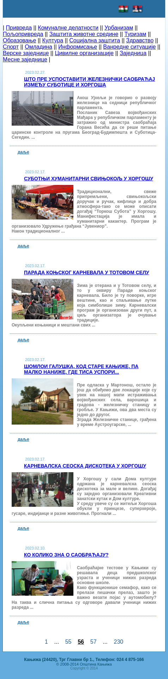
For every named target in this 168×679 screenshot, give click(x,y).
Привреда (19, 28)
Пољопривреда (23, 34)
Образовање (19, 40)
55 (68, 642)
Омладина (38, 47)
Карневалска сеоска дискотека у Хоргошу (85, 466)
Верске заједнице (26, 53)
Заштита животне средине (84, 34)
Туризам (135, 34)
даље (23, 152)
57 (93, 642)
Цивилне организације (84, 53)
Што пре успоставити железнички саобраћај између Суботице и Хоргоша (89, 82)
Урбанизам (118, 28)
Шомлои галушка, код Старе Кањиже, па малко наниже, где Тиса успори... (81, 369)
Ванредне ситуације (129, 47)
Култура (52, 40)
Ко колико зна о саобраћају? (66, 555)
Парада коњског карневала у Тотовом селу (86, 272)
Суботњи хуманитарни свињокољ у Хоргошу (88, 178)
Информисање (77, 47)
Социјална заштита (94, 40)
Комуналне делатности (68, 28)
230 (118, 642)
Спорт (11, 47)
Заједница (133, 53)
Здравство (140, 40)
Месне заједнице (25, 59)
